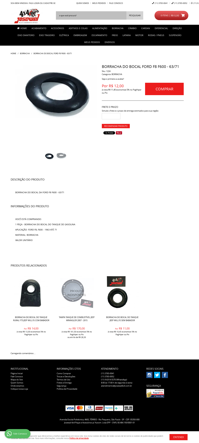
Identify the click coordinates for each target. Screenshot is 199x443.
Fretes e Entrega (64, 382)
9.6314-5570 (114, 379)
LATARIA (127, 35)
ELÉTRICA (64, 35)
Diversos (110, 42)
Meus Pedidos (99, 3)
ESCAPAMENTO (99, 35)
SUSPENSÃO (175, 35)
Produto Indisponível (76, 292)
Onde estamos (17, 385)
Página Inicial (17, 373)
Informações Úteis (69, 368)
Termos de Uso (63, 379)
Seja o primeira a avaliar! (113, 78)
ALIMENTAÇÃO (99, 28)
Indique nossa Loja (19, 388)
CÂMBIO (132, 28)
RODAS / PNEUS (156, 35)
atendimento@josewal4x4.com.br (116, 385)
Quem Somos (82, 3)
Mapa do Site (17, 379)
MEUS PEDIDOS (92, 42)
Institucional (19, 368)
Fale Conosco (116, 3)
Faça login (34, 3)
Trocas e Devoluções (66, 376)
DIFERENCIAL (161, 28)
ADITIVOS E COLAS (78, 28)
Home (23, 28)
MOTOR (139, 35)
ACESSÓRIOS (57, 28)
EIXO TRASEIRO (47, 35)
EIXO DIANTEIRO (26, 35)
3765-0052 (180, 3)
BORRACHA (117, 28)
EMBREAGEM (80, 35)
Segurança (61, 385)
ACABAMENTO (39, 28)
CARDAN (145, 28)
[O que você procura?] (134, 15)
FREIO (115, 35)
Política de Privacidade (67, 388)
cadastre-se (49, 3)
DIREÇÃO (177, 28)
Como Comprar (64, 373)
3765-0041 (161, 3)
